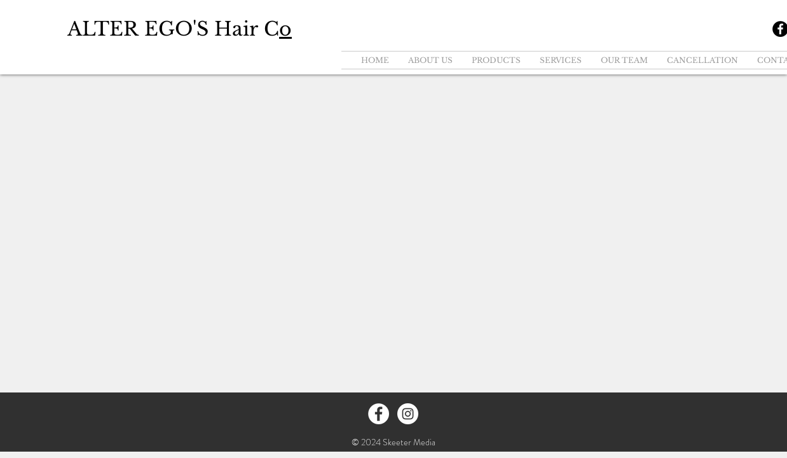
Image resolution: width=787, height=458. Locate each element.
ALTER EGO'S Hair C (179, 29)
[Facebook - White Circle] (378, 413)
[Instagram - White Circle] (407, 413)
